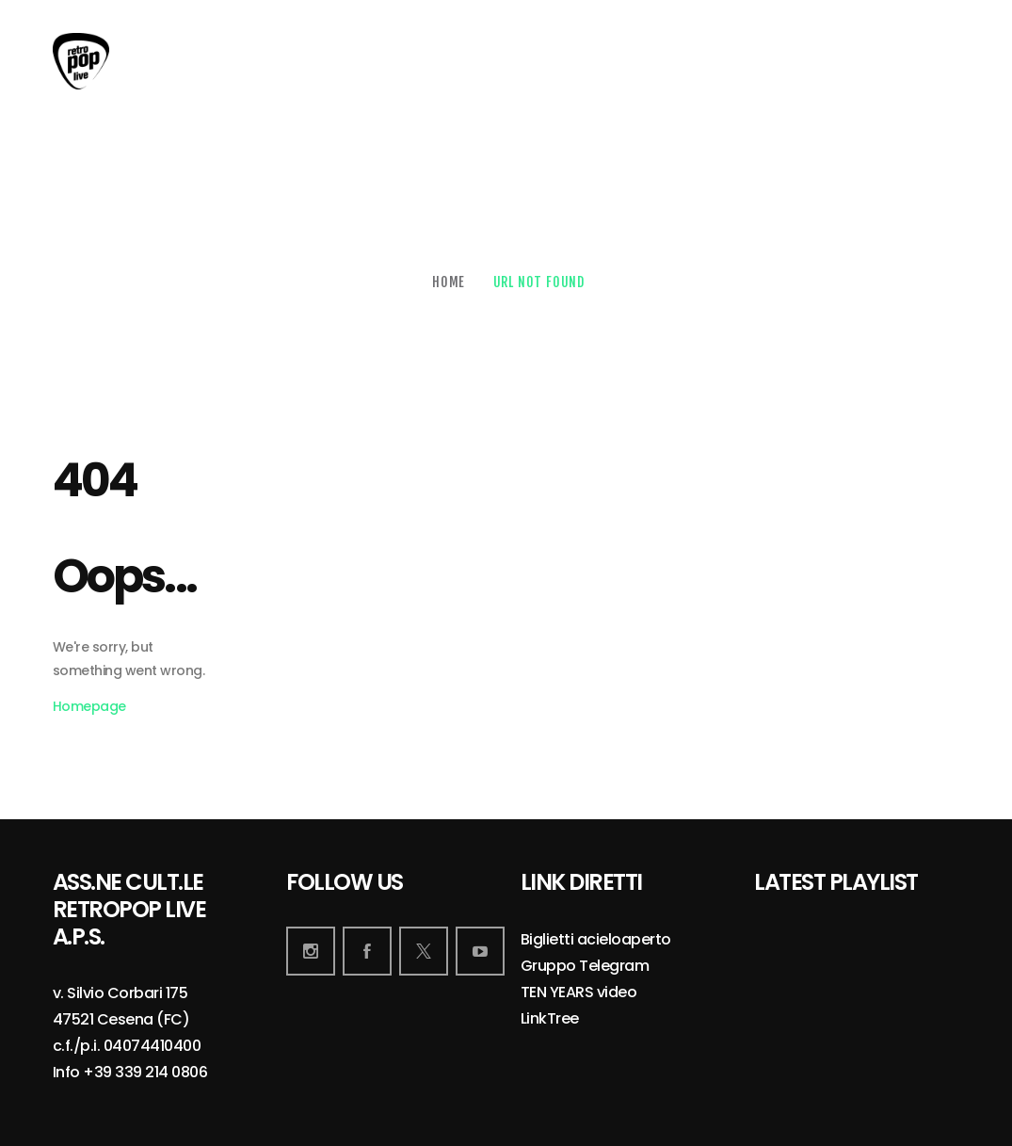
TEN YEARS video (579, 993)
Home (448, 282)
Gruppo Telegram (585, 967)
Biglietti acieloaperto (596, 940)
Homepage (89, 706)
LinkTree (550, 1019)
